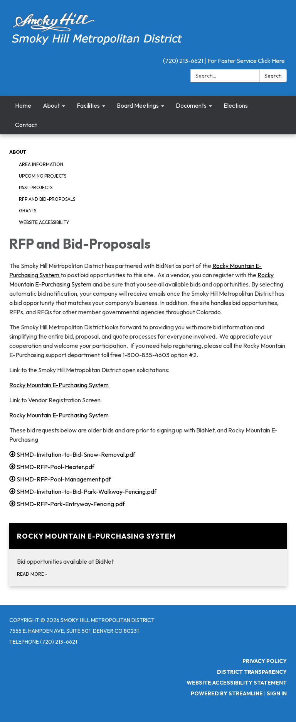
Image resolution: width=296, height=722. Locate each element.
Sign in (277, 693)
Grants (27, 211)
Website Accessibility (44, 222)
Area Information (41, 164)
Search (273, 75)
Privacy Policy (264, 661)
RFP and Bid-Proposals (47, 199)
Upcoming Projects (42, 176)
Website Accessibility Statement (237, 682)
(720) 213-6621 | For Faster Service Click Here (224, 60)
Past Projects (35, 187)
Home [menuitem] (23, 105)
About (17, 152)
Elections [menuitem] (236, 105)
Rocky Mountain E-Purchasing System (59, 385)
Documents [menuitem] (191, 105)
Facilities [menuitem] (88, 105)
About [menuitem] (51, 105)
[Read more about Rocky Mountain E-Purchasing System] (148, 554)
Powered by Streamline (227, 693)
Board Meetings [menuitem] (138, 105)
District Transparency (252, 671)
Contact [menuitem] (26, 125)
